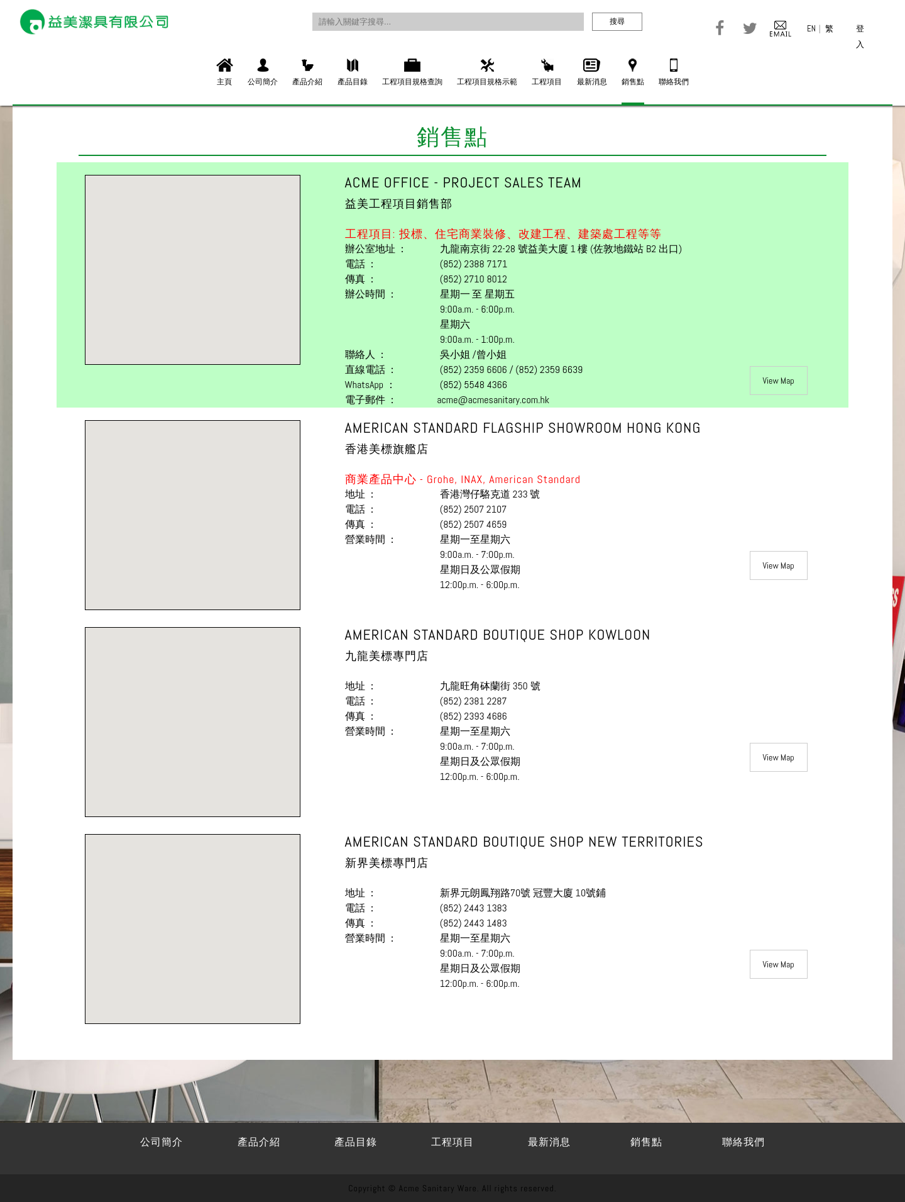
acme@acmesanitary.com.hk (493, 399)
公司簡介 (263, 72)
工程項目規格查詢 (412, 72)
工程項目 (547, 72)
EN (811, 28)
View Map (778, 380)
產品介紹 (307, 72)
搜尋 (617, 21)
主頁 (224, 72)
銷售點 (633, 72)
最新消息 (592, 72)
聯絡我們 (674, 72)
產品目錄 (352, 72)
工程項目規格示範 (487, 72)
